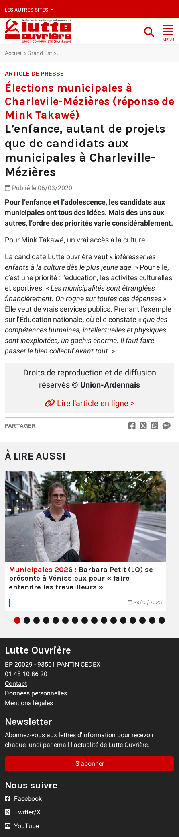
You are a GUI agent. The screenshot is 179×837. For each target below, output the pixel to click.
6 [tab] (65, 620)
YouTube (22, 826)
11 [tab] (113, 620)
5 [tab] (56, 620)
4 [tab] (46, 620)
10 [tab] (104, 620)
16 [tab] (162, 620)
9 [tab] (94, 620)
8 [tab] (84, 620)
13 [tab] (133, 620)
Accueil (13, 53)
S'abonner (89, 763)
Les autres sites (27, 10)
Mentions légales (29, 703)
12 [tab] (123, 620)
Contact (16, 683)
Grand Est (39, 53)
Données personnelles (36, 693)
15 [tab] (152, 620)
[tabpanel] (85, 541)
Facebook (23, 798)
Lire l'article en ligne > (89, 403)
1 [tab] (17, 620)
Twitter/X (23, 812)
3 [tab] (36, 620)
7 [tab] (75, 620)
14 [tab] (142, 620)
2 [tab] (27, 620)
